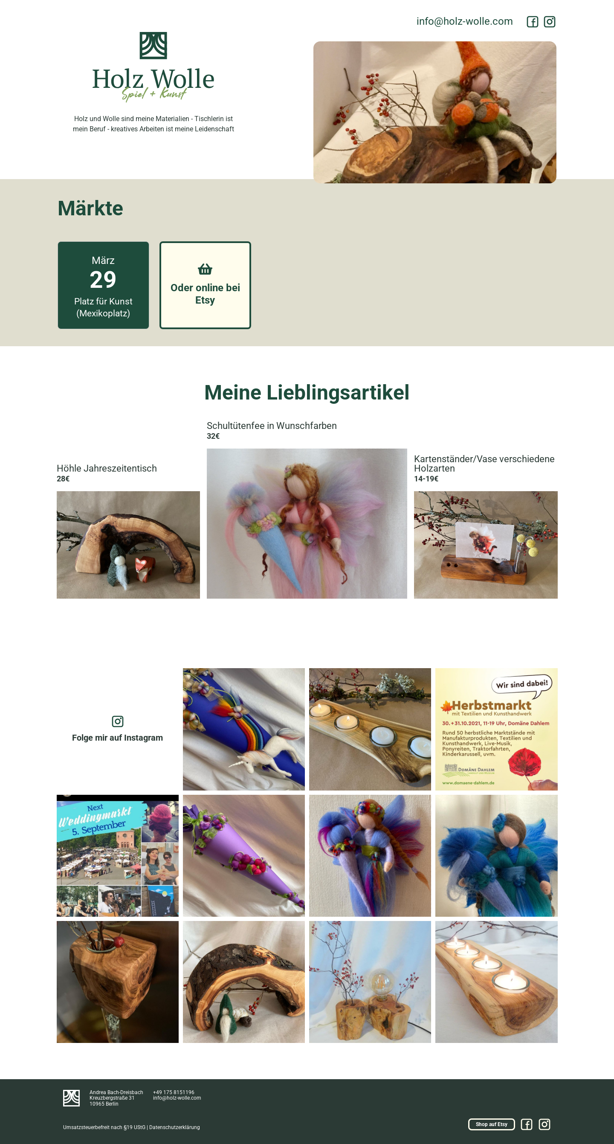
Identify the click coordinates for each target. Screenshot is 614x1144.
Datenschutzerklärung (174, 1127)
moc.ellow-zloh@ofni (465, 21)
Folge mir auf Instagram (117, 738)
